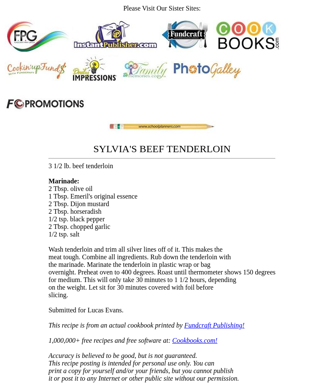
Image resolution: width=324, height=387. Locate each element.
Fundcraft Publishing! (214, 325)
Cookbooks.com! (194, 340)
